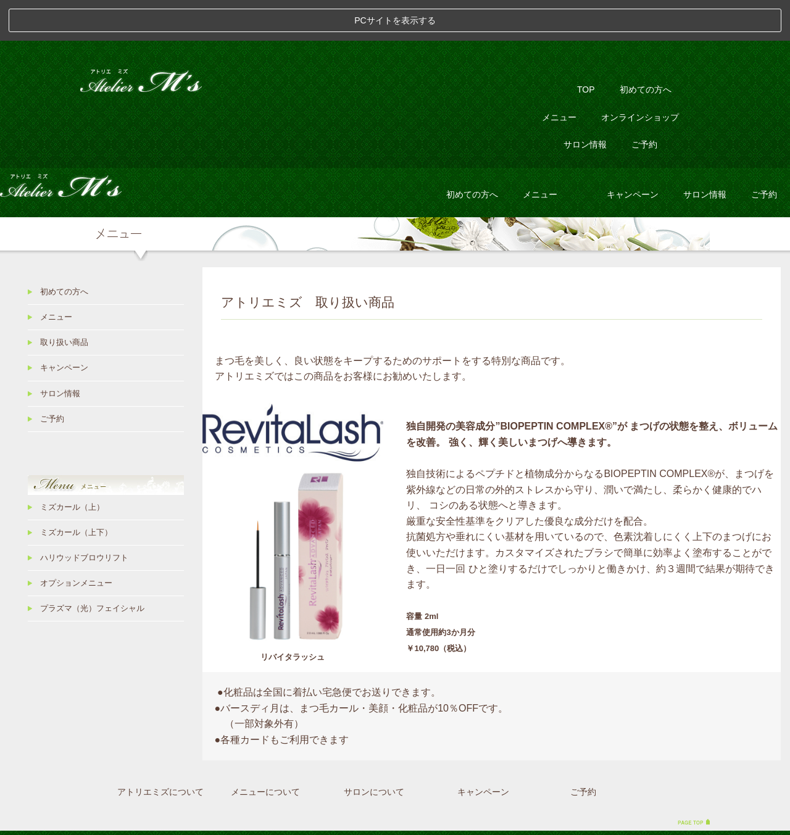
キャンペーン (633, 153)
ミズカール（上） (72, 466)
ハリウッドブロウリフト (84, 516)
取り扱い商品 (64, 301)
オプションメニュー (76, 542)
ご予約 (644, 104)
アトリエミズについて (160, 750)
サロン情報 (585, 104)
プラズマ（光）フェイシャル (92, 567)
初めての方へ (646, 49)
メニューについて (265, 750)
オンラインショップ (640, 76)
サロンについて (374, 750)
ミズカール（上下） (76, 491)
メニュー (559, 76)
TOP (586, 49)
